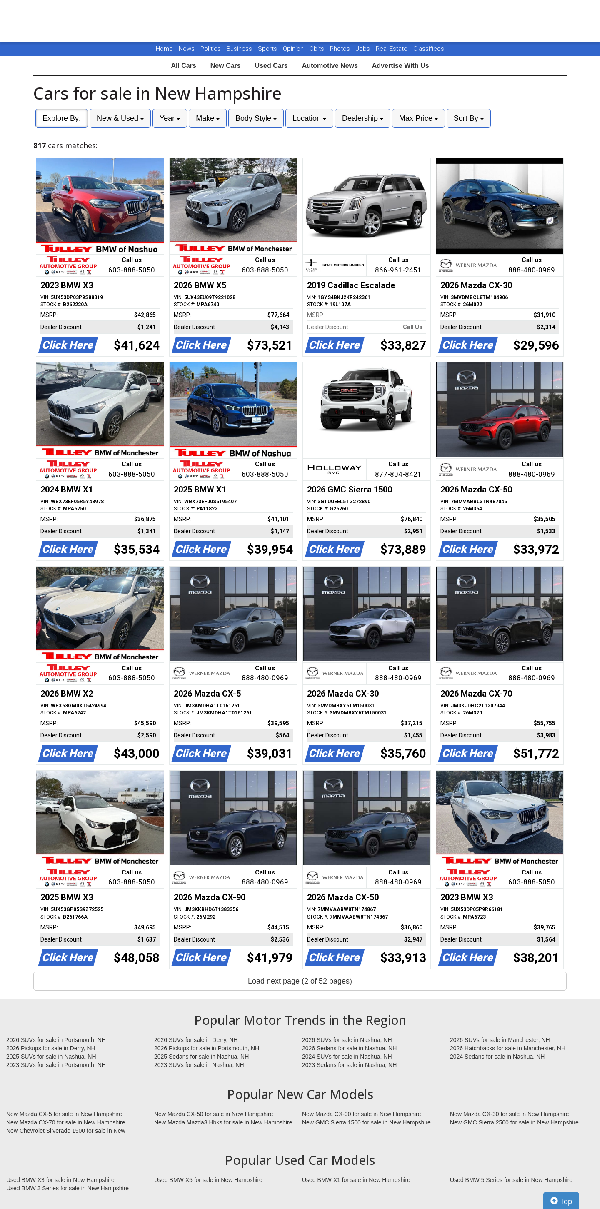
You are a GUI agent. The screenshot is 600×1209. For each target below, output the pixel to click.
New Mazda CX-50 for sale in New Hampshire (213, 1114)
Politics (210, 48)
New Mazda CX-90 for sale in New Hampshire (361, 1114)
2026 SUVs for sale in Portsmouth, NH (56, 1040)
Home (164, 48)
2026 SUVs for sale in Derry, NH (196, 1040)
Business (240, 48)
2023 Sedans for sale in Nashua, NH (349, 1065)
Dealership (362, 118)
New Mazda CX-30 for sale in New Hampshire (509, 1114)
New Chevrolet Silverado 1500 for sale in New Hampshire (65, 1131)
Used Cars (271, 65)
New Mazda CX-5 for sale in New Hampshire (64, 1114)
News (187, 48)
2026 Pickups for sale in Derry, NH (50, 1048)
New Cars (225, 65)
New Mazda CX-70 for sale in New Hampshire (65, 1122)
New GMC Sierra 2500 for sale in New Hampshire (514, 1122)
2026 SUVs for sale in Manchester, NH (500, 1040)
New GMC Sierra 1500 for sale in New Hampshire (366, 1122)
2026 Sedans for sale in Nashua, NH (349, 1048)
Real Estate (392, 48)
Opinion (294, 48)
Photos (341, 48)
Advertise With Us (400, 65)
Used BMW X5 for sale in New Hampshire (208, 1180)
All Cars (183, 65)
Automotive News (330, 65)
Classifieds (428, 48)
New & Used (120, 118)
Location (309, 118)
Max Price (418, 118)
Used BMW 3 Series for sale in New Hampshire (67, 1188)
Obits (318, 48)
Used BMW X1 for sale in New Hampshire (356, 1180)
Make (208, 118)
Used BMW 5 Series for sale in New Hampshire (511, 1180)
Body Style (256, 118)
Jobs (364, 48)
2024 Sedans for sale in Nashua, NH (497, 1056)
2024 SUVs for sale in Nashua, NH (347, 1056)
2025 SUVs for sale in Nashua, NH (51, 1056)
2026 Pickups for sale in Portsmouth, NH (206, 1048)
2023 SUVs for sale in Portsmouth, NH (56, 1065)
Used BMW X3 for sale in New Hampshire (60, 1180)
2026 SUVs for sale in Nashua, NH (347, 1040)
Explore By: (61, 118)
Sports (268, 48)
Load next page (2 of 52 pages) (300, 981)
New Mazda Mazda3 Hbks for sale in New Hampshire (223, 1122)
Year (170, 118)
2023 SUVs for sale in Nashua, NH (199, 1065)
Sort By (469, 118)
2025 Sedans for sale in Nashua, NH (201, 1056)
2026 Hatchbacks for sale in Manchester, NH (507, 1048)
